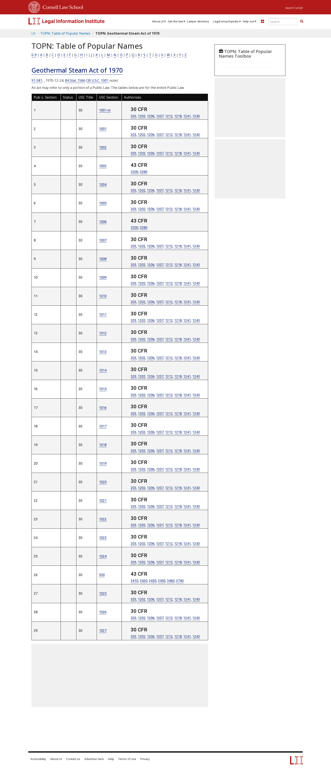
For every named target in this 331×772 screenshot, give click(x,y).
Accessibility (38, 759)
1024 (103, 556)
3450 (162, 581)
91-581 (36, 80)
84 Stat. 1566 (75, 80)
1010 (103, 296)
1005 (103, 203)
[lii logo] (75, 21)
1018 (103, 445)
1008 (103, 259)
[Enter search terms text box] (283, 21)
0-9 (34, 55)
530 (102, 575)
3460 (171, 581)
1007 (103, 240)
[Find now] (302, 21)
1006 (103, 222)
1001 (103, 129)
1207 (160, 116)
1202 (141, 116)
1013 (103, 352)
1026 (103, 612)
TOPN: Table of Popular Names (65, 33)
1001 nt (105, 110)
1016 (103, 408)
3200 (134, 172)
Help (111, 759)
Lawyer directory (198, 21)
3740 (180, 581)
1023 (103, 538)
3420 (143, 581)
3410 (134, 581)
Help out (248, 21)
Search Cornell (294, 8)
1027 (103, 631)
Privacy (145, 759)
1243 (196, 116)
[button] (301, 21)
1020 (103, 482)
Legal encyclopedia (226, 21)
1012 (103, 333)
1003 (103, 166)
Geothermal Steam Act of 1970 (77, 70)
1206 (151, 116)
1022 (103, 519)
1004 (103, 185)
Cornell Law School (61, 6)
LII (33, 33)
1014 (103, 370)
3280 (143, 172)
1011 (103, 315)
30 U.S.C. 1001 (98, 80)
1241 (187, 116)
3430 (152, 581)
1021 (103, 501)
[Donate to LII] (262, 21)
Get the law (175, 21)
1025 (103, 594)
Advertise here (94, 759)
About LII (158, 21)
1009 (103, 277)
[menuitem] (158, 21)
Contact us (73, 759)
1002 (103, 147)
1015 (103, 389)
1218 (178, 116)
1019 (103, 463)
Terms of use (127, 759)
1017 (103, 426)
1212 (169, 116)
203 (133, 116)
